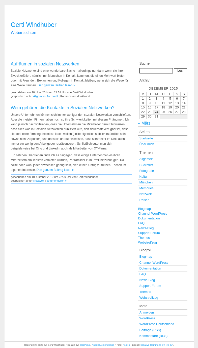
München (146, 182)
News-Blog (146, 228)
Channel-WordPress (152, 213)
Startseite (146, 138)
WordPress (147, 318)
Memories (146, 188)
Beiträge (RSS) (150, 330)
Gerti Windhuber (34, 24)
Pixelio (126, 344)
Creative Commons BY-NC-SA (156, 344)
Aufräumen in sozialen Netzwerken (45, 63)
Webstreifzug (147, 242)
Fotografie (146, 171)
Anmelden (146, 312)
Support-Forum (149, 233)
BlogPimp (84, 344)
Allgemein (39, 96)
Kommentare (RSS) (153, 336)
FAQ (141, 223)
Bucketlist (146, 165)
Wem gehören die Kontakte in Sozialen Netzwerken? (63, 107)
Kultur (143, 176)
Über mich (146, 144)
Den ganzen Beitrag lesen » (56, 85)
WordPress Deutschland (156, 324)
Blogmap (144, 209)
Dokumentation (149, 218)
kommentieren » (56, 180)
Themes (144, 238)
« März (144, 123)
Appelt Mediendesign (103, 344)
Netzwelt (52, 96)
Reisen (144, 200)
